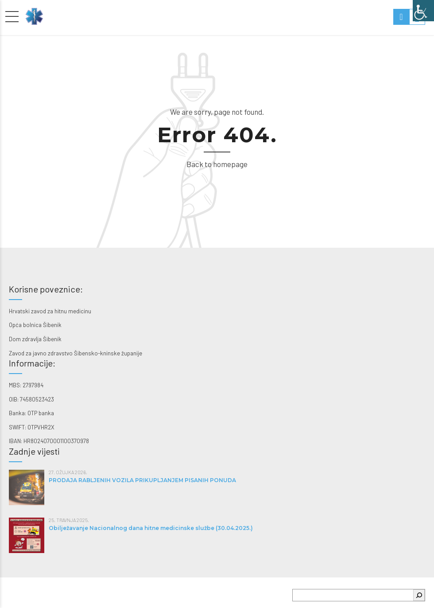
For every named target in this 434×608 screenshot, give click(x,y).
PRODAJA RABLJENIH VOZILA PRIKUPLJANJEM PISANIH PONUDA (142, 480)
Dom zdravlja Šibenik (35, 339)
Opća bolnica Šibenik (35, 324)
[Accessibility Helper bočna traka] (423, 10)
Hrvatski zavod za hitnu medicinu (50, 311)
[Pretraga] (419, 595)
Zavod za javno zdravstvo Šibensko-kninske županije (75, 353)
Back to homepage (217, 164)
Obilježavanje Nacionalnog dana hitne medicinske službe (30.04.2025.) (151, 528)
